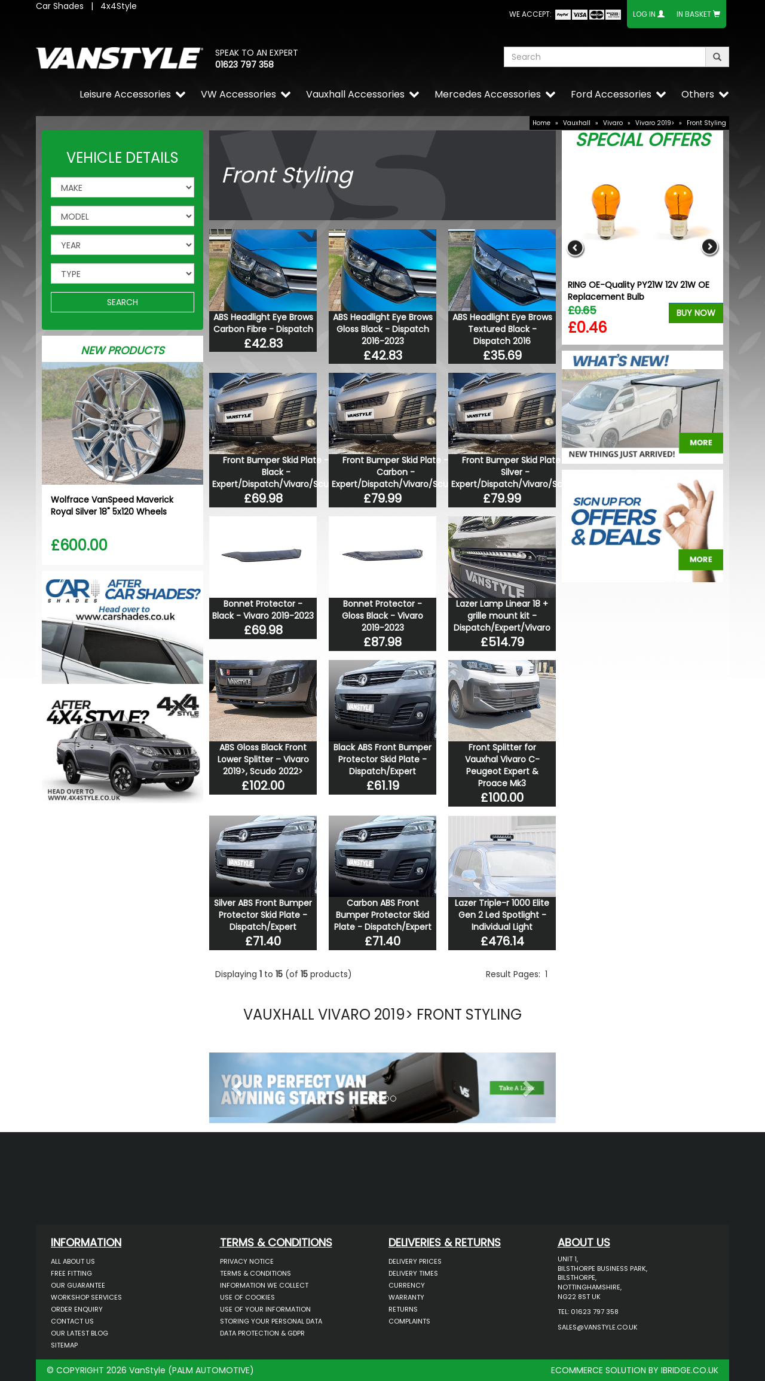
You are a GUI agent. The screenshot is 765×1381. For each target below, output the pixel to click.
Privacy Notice (247, 1261)
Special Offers (642, 140)
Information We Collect (264, 1285)
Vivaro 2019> (654, 122)
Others (697, 94)
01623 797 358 (244, 65)
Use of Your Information (265, 1309)
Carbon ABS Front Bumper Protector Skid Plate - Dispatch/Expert (383, 915)
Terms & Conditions (255, 1273)
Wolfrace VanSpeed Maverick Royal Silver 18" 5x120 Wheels (112, 506)
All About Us (73, 1261)
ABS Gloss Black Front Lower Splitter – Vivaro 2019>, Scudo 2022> (263, 759)
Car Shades (60, 6)
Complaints (409, 1321)
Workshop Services (86, 1297)
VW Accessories (238, 94)
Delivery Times (413, 1273)
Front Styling (706, 122)
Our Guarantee (78, 1285)
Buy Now (696, 313)
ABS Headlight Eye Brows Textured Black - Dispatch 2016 (502, 329)
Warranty (406, 1297)
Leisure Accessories (125, 94)
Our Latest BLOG (79, 1333)
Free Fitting (71, 1273)
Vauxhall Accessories (355, 94)
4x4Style (118, 6)
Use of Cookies (247, 1297)
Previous (575, 247)
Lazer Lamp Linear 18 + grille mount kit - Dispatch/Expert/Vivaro (502, 616)
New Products (122, 350)
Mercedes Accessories (487, 94)
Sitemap (64, 1345)
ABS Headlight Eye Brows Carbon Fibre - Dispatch (263, 323)
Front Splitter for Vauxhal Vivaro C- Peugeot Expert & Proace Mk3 (502, 765)
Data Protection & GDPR (262, 1333)
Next (709, 247)
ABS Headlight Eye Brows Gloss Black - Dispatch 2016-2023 (383, 329)
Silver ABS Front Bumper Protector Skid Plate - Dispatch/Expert (263, 915)
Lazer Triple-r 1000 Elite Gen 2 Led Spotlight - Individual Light (502, 915)
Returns (403, 1309)
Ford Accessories (611, 94)
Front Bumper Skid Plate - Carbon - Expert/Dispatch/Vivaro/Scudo (395, 472)
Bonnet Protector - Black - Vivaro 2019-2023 (263, 610)
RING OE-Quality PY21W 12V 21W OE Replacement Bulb (638, 291)
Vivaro (613, 122)
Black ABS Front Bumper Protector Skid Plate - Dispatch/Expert (382, 759)
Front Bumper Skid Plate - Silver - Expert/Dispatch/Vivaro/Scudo (515, 472)
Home (541, 122)
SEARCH (122, 302)
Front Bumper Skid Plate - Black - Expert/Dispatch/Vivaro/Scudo (275, 472)
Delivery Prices (415, 1261)
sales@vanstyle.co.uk (598, 1327)
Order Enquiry (77, 1309)
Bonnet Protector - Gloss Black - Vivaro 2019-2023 (382, 616)
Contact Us (72, 1321)
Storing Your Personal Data (271, 1321)
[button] (235, 1085)
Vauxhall (576, 122)
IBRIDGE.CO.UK (689, 1370)
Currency (406, 1285)
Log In (644, 14)
